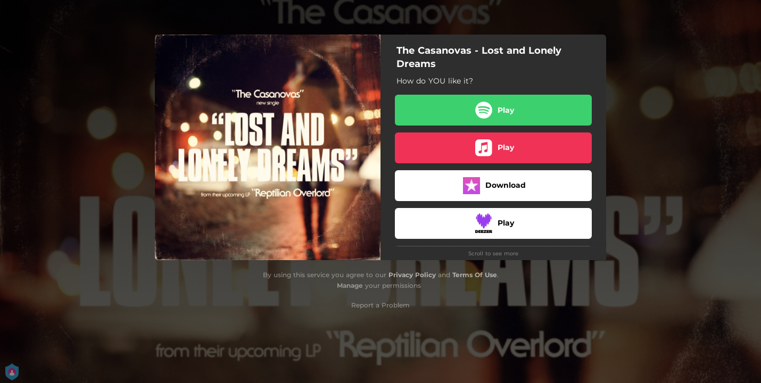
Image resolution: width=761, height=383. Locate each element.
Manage (350, 285)
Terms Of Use (474, 275)
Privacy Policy (412, 275)
